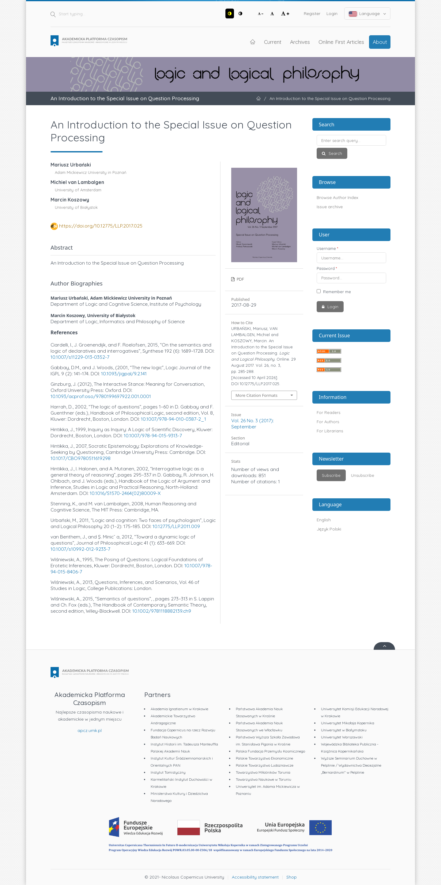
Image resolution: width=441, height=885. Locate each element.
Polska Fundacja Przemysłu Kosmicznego (270, 751)
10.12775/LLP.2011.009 (176, 526)
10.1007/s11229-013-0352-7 (80, 357)
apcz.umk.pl (89, 730)
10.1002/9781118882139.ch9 (161, 611)
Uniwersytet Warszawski (342, 737)
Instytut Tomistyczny (168, 772)
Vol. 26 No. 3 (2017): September (252, 423)
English (324, 520)
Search (334, 153)
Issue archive (330, 206)
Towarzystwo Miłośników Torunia (263, 772)
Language (367, 14)
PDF (240, 279)
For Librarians (330, 430)
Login (331, 13)
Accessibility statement (255, 877)
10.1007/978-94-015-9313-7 (153, 435)
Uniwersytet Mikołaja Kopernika (347, 723)
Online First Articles (341, 41)
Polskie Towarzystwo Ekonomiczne (264, 758)
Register (312, 13)
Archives (300, 41)
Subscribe (331, 475)
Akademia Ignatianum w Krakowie (179, 709)
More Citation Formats (256, 395)
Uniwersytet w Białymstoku (344, 730)
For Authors (328, 421)
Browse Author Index (337, 197)
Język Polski (329, 529)
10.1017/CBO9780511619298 (81, 458)
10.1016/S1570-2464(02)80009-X (125, 493)
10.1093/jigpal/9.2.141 (124, 373)
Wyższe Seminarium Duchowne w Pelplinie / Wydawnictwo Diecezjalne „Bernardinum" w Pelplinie (351, 765)
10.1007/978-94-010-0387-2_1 (173, 419)
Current (272, 41)
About (380, 41)
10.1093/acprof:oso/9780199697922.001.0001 (101, 396)
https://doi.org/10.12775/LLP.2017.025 (100, 226)
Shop (291, 877)
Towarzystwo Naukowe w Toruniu (263, 779)
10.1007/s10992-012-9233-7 (80, 549)
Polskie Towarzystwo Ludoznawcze (264, 765)
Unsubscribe (362, 475)
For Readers (328, 412)
